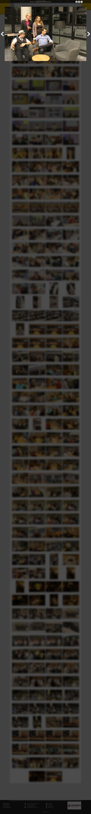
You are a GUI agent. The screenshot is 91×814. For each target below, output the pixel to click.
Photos (31, 1)
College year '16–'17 (38, 1)
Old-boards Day (47, 1)
